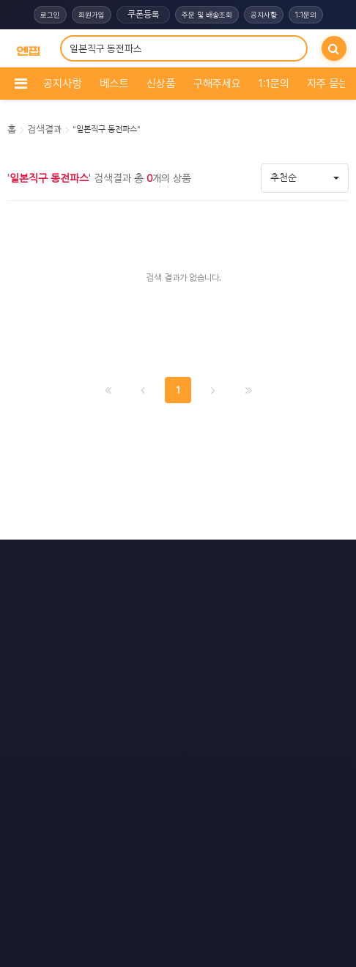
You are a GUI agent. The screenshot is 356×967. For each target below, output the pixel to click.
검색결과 (44, 129)
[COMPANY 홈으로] (28, 48)
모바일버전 (247, 561)
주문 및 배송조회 (207, 14)
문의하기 (174, 561)
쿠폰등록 (143, 15)
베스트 (114, 83)
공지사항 (264, 14)
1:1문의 (305, 14)
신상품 (161, 83)
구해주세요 (217, 83)
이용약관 (104, 561)
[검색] (334, 48)
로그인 (50, 14)
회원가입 (91, 14)
